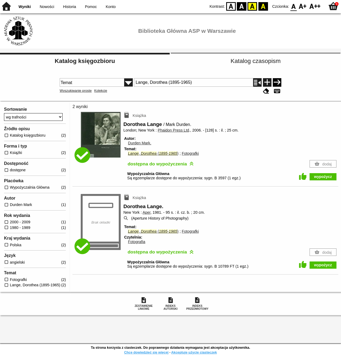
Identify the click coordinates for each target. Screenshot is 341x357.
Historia (69, 7)
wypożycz (323, 176)
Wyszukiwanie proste (76, 91)
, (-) (153, 153)
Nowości (47, 7)
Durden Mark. (139, 143)
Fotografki (190, 153)
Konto (111, 7)
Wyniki (25, 7)
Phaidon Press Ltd (173, 130)
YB (252, 6)
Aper (147, 212)
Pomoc (91, 7)
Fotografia (136, 242)
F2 (315, 6)
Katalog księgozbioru (85, 61)
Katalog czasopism (256, 61)
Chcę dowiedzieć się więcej (146, 352)
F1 (302, 6)
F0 (293, 6)
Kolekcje (100, 91)
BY (263, 6)
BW (241, 6)
